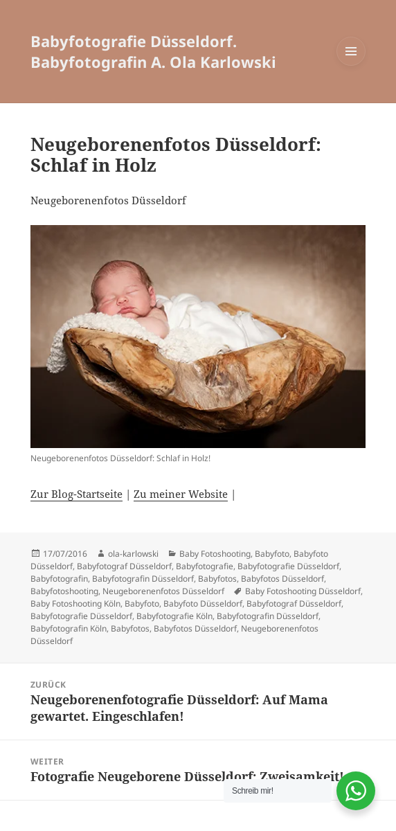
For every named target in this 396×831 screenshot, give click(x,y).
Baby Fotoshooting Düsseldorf (303, 591)
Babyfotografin (59, 578)
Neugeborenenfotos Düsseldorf (163, 591)
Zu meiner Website (181, 494)
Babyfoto (272, 554)
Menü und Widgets (351, 65)
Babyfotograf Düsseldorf (124, 566)
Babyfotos (217, 578)
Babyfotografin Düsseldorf (143, 578)
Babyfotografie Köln (174, 616)
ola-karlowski (133, 554)
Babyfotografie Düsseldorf (288, 566)
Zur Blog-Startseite (76, 494)
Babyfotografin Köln (68, 628)
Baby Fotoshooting (215, 554)
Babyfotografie (204, 566)
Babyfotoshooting (64, 591)
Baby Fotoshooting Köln (75, 603)
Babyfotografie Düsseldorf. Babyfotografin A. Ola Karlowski (153, 51)
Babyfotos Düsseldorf (282, 578)
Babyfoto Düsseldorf (202, 603)
